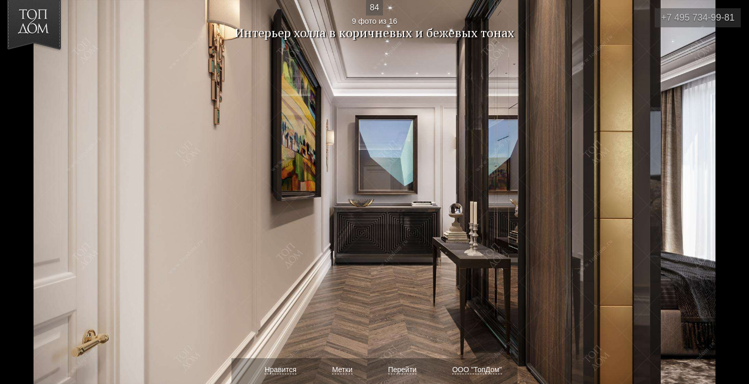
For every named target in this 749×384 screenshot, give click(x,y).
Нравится (280, 369)
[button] (46, 67)
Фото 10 (729, 192)
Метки (342, 369)
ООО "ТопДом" (477, 369)
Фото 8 (20, 192)
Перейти (402, 369)
